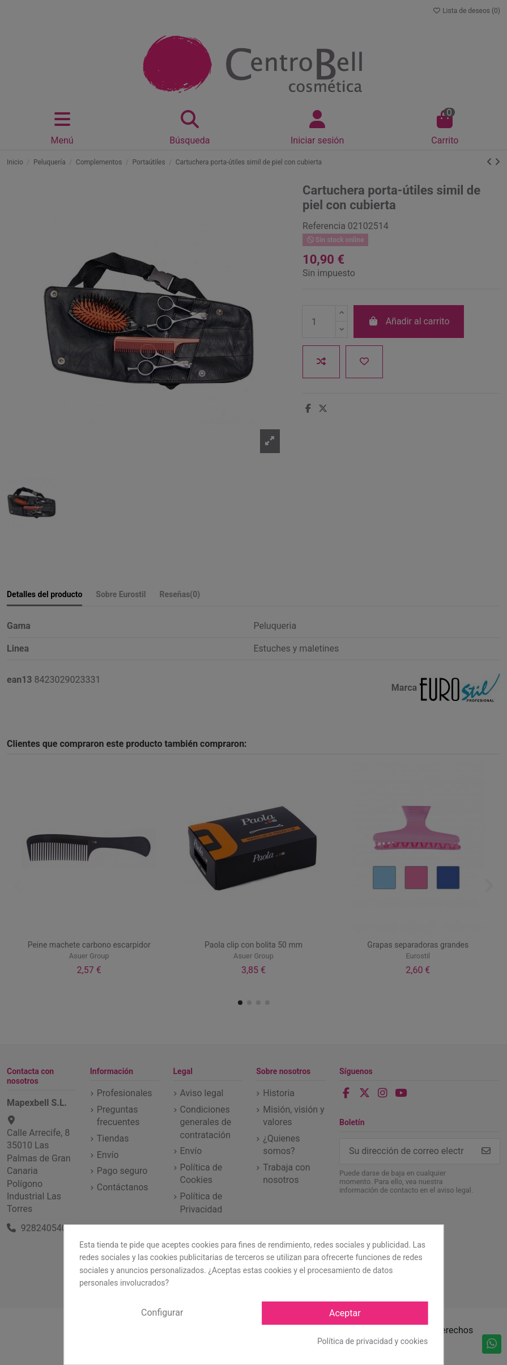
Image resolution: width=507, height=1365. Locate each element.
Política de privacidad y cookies (372, 1341)
